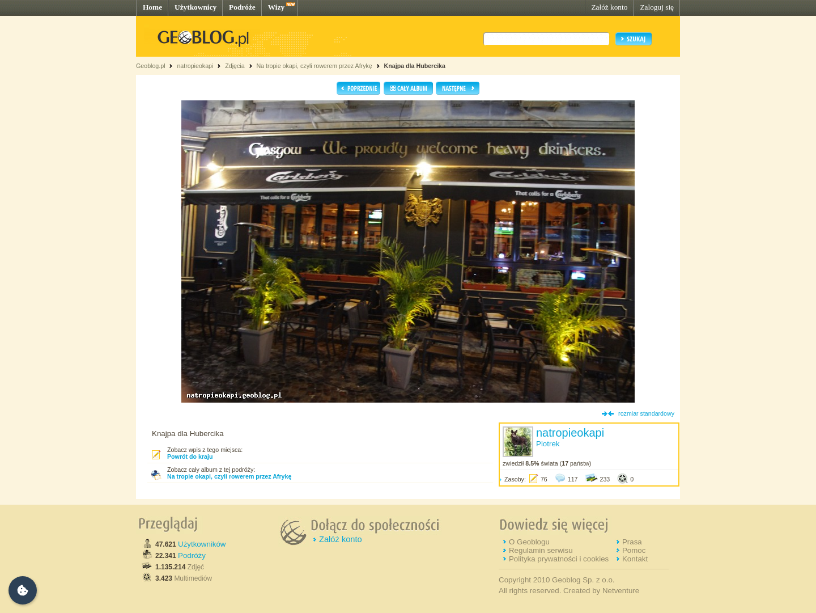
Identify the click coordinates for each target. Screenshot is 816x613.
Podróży (192, 555)
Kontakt (635, 559)
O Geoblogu (529, 542)
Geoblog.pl (150, 65)
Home (152, 7)
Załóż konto (609, 7)
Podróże (242, 7)
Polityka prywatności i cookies (559, 559)
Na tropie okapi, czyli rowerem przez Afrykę (314, 65)
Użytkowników (202, 544)
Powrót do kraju (190, 456)
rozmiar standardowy (646, 413)
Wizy (276, 7)
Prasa (632, 542)
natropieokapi (195, 65)
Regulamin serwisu (541, 550)
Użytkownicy (195, 7)
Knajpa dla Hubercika (414, 65)
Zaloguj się (657, 7)
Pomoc (633, 550)
